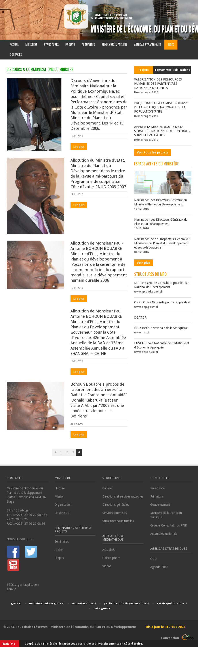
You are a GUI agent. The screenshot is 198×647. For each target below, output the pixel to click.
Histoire (60, 488)
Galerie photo (111, 558)
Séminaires (62, 541)
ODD (153, 559)
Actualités (108, 549)
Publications (181, 69)
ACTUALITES (88, 44)
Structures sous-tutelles (118, 521)
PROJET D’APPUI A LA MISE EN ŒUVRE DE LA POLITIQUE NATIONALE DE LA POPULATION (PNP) (161, 107)
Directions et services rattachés (122, 496)
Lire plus (78, 146)
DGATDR (140, 317)
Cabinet (107, 488)
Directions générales (115, 504)
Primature (156, 496)
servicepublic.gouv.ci (172, 603)
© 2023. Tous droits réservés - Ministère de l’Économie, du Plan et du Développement (70, 627)
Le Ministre (62, 513)
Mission (60, 496)
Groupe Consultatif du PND (168, 525)
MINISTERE (31, 44)
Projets (144, 69)
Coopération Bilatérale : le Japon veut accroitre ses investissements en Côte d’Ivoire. (84, 643)
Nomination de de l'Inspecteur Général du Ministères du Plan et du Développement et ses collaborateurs (162, 243)
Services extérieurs (114, 513)
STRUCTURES (51, 44)
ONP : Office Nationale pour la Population (162, 302)
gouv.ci (16, 603)
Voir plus (143, 262)
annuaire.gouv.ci (84, 603)
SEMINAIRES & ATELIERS (115, 44)
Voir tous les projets (152, 152)
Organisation (63, 504)
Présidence (157, 488)
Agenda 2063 (159, 567)
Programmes (162, 69)
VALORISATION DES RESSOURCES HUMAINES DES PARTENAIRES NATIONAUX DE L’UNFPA (158, 84)
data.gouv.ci (102, 608)
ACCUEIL (14, 44)
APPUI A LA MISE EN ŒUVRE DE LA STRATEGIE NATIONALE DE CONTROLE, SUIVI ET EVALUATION (162, 131)
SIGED (171, 44)
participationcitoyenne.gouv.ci (126, 603)
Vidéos (106, 566)
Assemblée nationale (163, 533)
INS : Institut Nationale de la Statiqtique (161, 328)
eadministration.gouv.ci (46, 603)
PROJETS (70, 44)
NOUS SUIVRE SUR (19, 539)
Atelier (59, 549)
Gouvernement (160, 504)
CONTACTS (16, 54)
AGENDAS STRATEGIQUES (147, 44)
